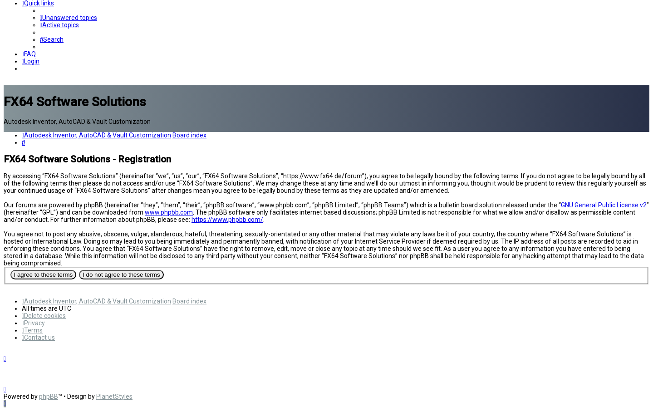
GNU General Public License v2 (604, 205)
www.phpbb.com (169, 212)
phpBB (48, 396)
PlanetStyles (114, 396)
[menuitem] (68, 17)
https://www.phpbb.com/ (227, 219)
